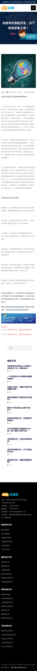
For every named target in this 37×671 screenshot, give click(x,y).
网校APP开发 (5, 610)
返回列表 (4, 327)
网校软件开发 (5, 614)
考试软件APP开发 (7, 639)
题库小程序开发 (6, 574)
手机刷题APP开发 (7, 582)
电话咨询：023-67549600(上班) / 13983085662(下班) (19, 2)
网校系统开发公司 (7, 618)
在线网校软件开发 (7, 602)
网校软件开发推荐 (7, 606)
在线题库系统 (5, 570)
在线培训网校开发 (7, 598)
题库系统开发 (5, 566)
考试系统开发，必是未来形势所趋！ (20, 334)
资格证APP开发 (6, 538)
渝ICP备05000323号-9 (18, 667)
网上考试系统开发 (7, 646)
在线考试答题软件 (7, 643)
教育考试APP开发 (7, 631)
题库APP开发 (5, 562)
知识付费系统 (5, 534)
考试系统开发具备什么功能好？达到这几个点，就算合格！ (19, 367)
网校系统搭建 (5, 594)
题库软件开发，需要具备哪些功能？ (20, 330)
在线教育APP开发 (7, 542)
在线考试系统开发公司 (8, 635)
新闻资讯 (13, 34)
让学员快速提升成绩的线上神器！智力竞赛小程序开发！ (18, 430)
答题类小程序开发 (7, 578)
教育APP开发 (5, 530)
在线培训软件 (5, 545)
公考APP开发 (5, 549)
